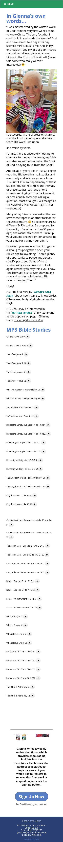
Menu (9, 4)
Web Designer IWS (31, 839)
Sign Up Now (31, 796)
